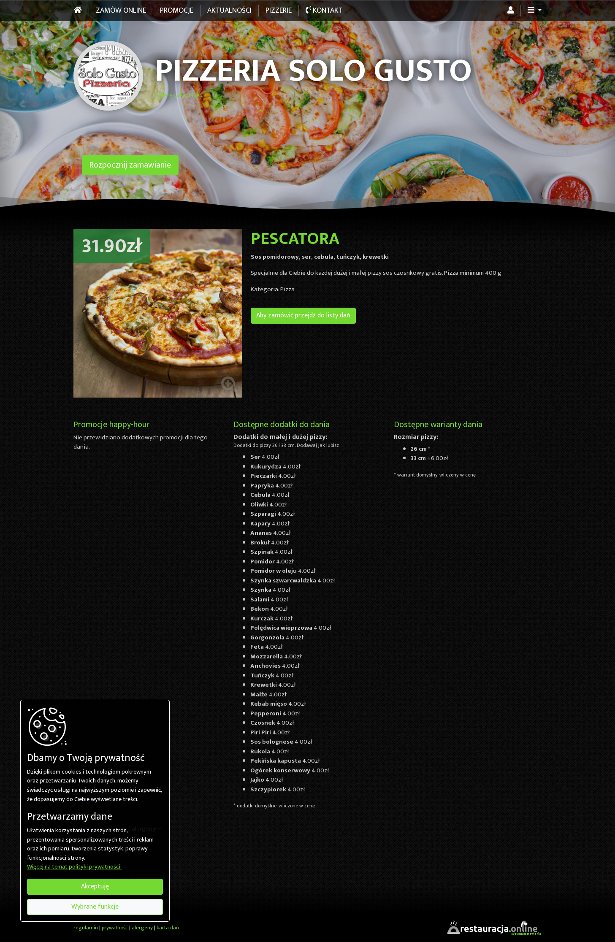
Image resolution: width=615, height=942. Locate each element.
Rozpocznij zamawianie (130, 165)
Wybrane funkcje (95, 906)
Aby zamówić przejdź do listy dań (303, 315)
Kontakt (324, 10)
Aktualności (229, 10)
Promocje (176, 10)
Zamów (121, 10)
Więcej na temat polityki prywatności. (74, 867)
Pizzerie (279, 10)
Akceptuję (95, 886)
